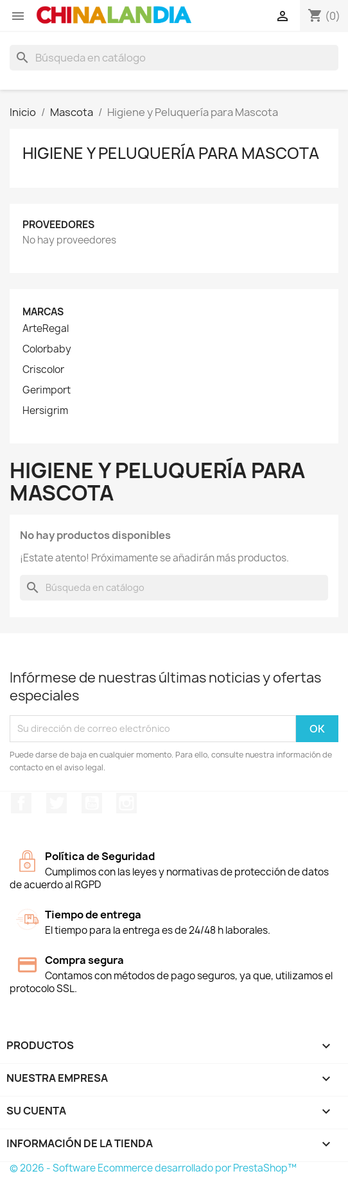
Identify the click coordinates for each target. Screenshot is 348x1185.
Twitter (56, 803)
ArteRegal (45, 328)
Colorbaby (46, 349)
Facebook (21, 803)
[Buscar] (174, 57)
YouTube (92, 803)
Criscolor (43, 369)
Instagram (126, 803)
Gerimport (46, 390)
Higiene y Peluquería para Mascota (170, 153)
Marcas (43, 312)
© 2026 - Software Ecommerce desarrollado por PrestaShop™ (153, 1168)
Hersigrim (45, 410)
